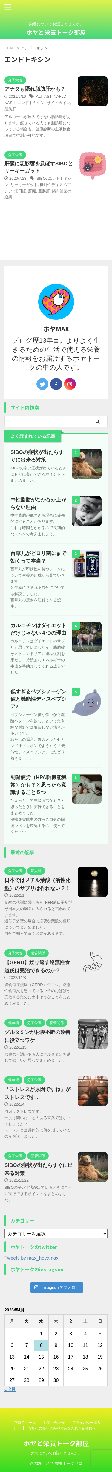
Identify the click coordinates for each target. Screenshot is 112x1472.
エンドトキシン (31, 102)
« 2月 (10, 1389)
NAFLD (59, 96)
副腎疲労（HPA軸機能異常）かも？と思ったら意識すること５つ (38, 785)
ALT (39, 96)
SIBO (41, 178)
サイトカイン (58, 102)
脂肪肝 (10, 109)
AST (47, 96)
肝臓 (32, 191)
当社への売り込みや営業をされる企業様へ (62, 1428)
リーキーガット (24, 184)
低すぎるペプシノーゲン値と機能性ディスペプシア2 (38, 699)
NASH (9, 102)
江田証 (20, 191)
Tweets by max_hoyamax (31, 1258)
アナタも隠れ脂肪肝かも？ (34, 89)
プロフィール (25, 1423)
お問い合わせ (54, 1423)
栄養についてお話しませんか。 (56, 1453)
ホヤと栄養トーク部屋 (56, 32)
